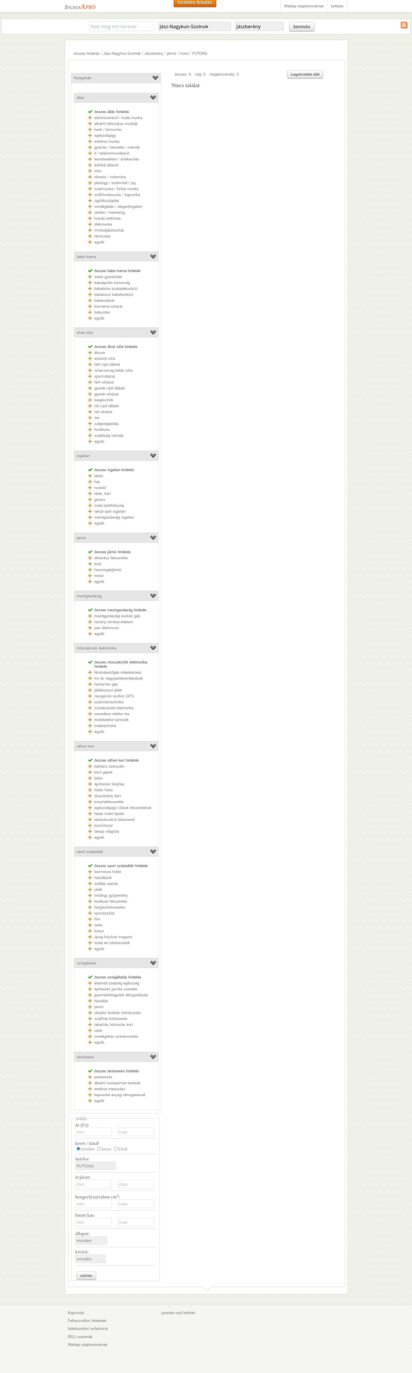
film (97, 919)
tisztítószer (103, 825)
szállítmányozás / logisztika (117, 195)
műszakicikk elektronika (96, 648)
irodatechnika (105, 726)
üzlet (98, 1030)
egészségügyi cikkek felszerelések (123, 808)
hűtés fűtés (103, 790)
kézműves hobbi (107, 872)
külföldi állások (106, 165)
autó (97, 564)
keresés (301, 26)
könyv (99, 931)
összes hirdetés (87, 53)
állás (80, 98)
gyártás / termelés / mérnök (117, 147)
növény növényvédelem (113, 622)
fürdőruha (102, 429)
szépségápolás (106, 424)
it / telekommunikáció (111, 153)
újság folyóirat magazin (113, 937)
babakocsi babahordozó (113, 294)
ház (97, 482)
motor (184, 53)
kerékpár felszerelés (110, 901)
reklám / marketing (109, 212)
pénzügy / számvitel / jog (115, 183)
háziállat (101, 1001)
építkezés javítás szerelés (116, 989)
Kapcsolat (76, 1313)
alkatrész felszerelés (111, 558)
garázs (99, 499)
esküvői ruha (104, 358)
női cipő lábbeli (106, 406)
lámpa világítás (106, 831)
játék (98, 889)
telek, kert (102, 494)
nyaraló (100, 488)
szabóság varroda (108, 435)
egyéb (99, 242)
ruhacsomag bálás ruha (113, 370)
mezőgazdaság (89, 596)
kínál (122, 1149)
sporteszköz (104, 913)
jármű (171, 53)
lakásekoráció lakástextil (114, 819)
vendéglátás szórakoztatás (116, 1036)
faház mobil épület (109, 814)
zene (98, 925)
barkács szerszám (109, 766)
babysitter (102, 312)
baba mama (86, 257)
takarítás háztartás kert (113, 1024)
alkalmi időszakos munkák (116, 124)
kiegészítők (103, 400)
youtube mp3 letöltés (178, 1313)
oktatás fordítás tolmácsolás (117, 1013)
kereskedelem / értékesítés (116, 159)
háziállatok (103, 878)
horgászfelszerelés (109, 907)
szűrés (86, 1275)
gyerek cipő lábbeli (109, 388)
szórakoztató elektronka (114, 708)
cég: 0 (200, 74)
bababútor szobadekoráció (115, 288)
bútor (98, 778)
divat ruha (85, 332)
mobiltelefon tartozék (111, 720)
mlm (97, 171)
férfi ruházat (104, 382)
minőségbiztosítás (109, 230)
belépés (337, 6)
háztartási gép (106, 684)
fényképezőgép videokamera (117, 672)
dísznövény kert (107, 796)
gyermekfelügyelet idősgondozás (121, 995)
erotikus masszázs (109, 1089)
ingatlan (83, 456)
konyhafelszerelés (109, 802)
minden (88, 1149)
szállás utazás (106, 883)
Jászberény (153, 53)
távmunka (102, 236)
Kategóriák (82, 78)
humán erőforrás (107, 218)
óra (96, 418)
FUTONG (199, 53)
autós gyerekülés (108, 277)
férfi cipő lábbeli (107, 364)
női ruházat (103, 412)
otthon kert (85, 746)
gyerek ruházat (106, 394)
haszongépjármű (107, 570)
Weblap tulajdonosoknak (304, 6)
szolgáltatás (87, 963)
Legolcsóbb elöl (305, 74)
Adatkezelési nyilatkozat (88, 1328)
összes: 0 (183, 74)
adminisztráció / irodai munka (118, 118)
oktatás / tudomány (110, 177)
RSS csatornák (80, 1337)
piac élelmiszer (106, 628)
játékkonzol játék (108, 690)
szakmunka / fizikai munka (116, 189)
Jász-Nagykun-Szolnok (122, 53)
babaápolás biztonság (112, 283)
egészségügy (105, 135)
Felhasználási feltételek (87, 1321)
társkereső (85, 1057)
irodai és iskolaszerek (112, 943)
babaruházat (104, 300)
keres (106, 1149)
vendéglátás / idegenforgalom (118, 206)
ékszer (99, 353)
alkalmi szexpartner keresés (117, 1083)
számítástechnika (108, 702)
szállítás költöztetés (110, 1019)
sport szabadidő (90, 852)
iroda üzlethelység (109, 505)
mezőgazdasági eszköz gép (117, 616)
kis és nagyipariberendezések (118, 678)
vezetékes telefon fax (112, 714)
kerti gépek (103, 772)
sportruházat (104, 376)
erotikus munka (106, 141)
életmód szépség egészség (116, 983)
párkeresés (103, 1077)
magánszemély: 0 (224, 74)
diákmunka (103, 224)
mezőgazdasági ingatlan (114, 517)
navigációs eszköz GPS (114, 696)
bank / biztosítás (108, 129)
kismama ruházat (108, 306)
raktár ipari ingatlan (109, 511)
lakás (98, 476)
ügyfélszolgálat (106, 201)
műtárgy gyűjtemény (111, 895)
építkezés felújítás (109, 784)
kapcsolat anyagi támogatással (119, 1095)
